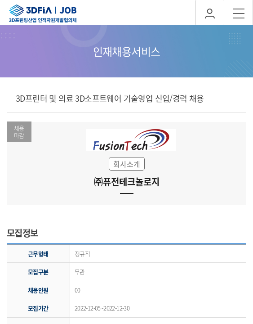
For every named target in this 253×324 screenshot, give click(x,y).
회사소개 (126, 163)
